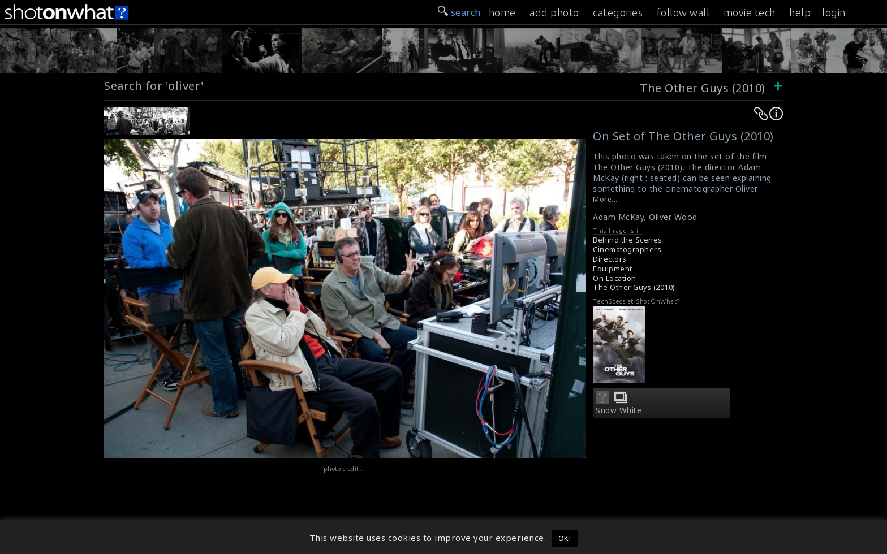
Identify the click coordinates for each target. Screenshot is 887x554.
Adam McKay (618, 216)
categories (618, 12)
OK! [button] (564, 538)
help (800, 12)
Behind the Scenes (627, 240)
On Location (614, 278)
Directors (610, 259)
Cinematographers (627, 249)
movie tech (750, 12)
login (834, 12)
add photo (554, 12)
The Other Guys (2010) (702, 88)
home (502, 12)
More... (605, 199)
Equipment (612, 269)
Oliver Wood (673, 216)
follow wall (683, 12)
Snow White (618, 410)
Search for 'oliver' (154, 85)
